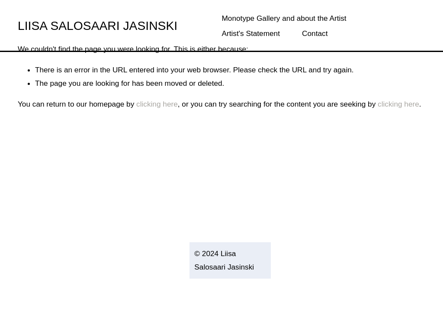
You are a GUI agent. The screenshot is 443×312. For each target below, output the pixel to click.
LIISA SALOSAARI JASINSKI (97, 25)
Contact (314, 33)
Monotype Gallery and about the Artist (284, 18)
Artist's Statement (251, 33)
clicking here (157, 104)
